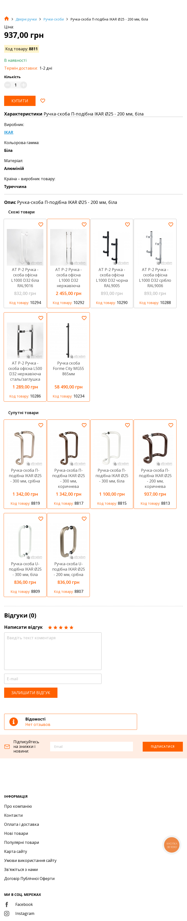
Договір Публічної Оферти (29, 878)
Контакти (13, 815)
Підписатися (163, 746)
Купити (19, 101)
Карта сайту (15, 851)
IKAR (8, 132)
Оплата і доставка (21, 824)
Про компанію (18, 806)
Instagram (19, 913)
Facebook (18, 904)
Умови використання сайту (30, 860)
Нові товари (16, 833)
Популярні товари (21, 842)
